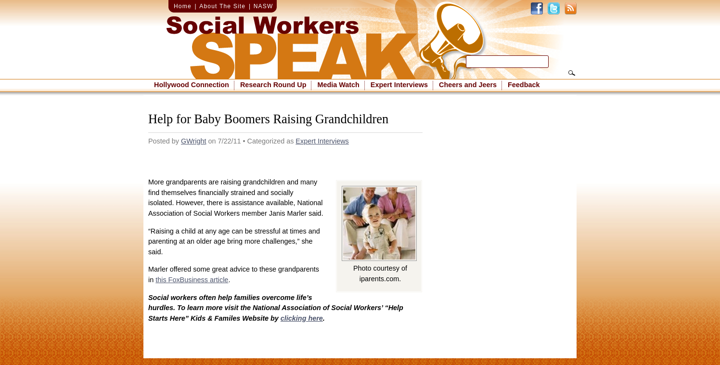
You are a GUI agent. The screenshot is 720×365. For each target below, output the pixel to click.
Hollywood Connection (191, 85)
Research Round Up (273, 85)
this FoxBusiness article (191, 280)
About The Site (222, 6)
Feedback (524, 85)
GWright (193, 141)
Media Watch (338, 85)
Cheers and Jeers (468, 85)
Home (183, 6)
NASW (263, 6)
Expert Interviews (399, 85)
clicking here (302, 318)
